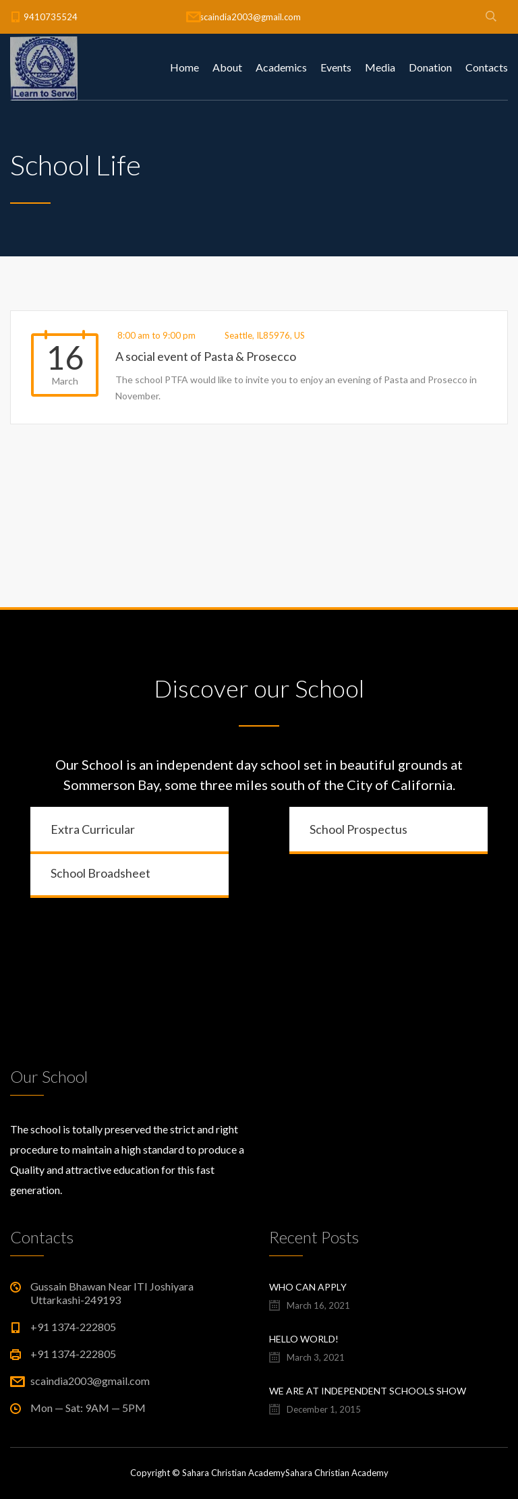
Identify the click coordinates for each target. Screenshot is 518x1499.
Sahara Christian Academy (336, 1472)
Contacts (486, 67)
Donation (430, 67)
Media (380, 67)
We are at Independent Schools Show (367, 1390)
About (227, 67)
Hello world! (304, 1339)
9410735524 (51, 16)
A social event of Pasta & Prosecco (205, 356)
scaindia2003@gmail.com (250, 16)
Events (335, 67)
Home (184, 67)
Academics (281, 67)
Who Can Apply (308, 1287)
